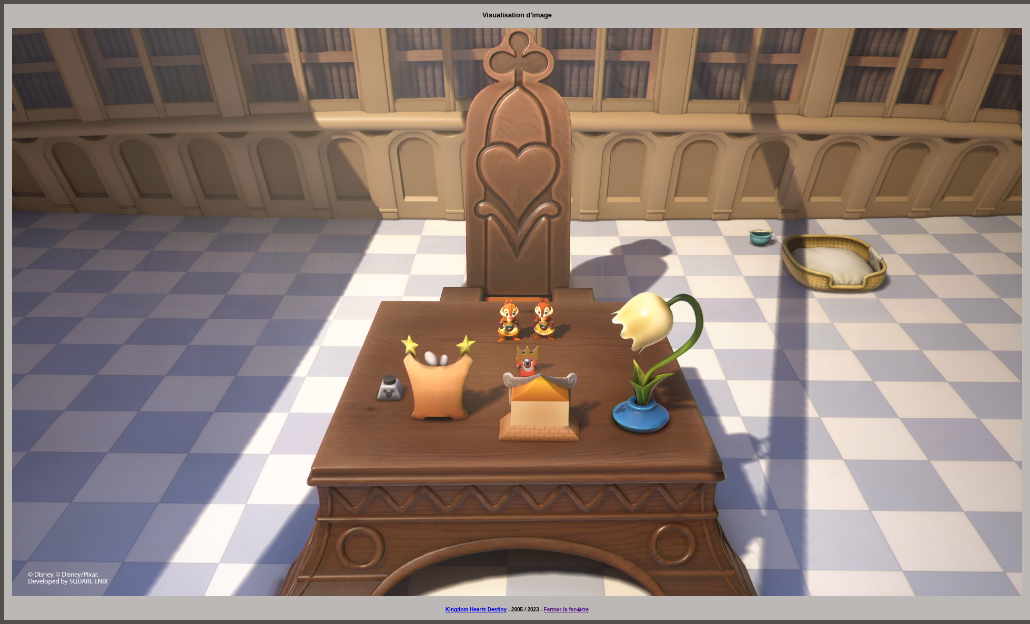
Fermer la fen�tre (566, 609)
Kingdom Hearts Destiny (476, 609)
